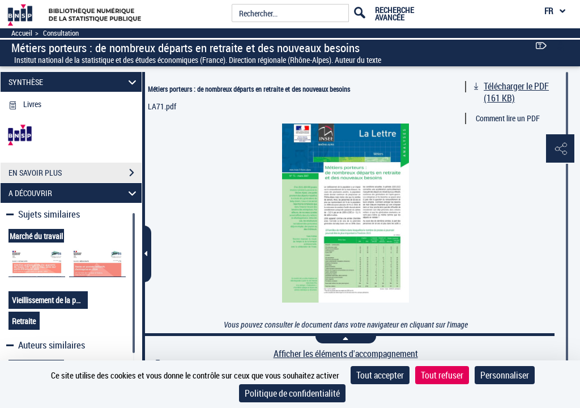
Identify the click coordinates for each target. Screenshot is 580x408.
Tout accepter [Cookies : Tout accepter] (380, 375)
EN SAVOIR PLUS (75, 173)
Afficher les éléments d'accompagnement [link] (346, 354)
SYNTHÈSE (74, 82)
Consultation (61, 33)
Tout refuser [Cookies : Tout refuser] (442, 375)
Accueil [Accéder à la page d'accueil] (21, 33)
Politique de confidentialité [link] (292, 393)
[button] (560, 149)
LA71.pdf (162, 106)
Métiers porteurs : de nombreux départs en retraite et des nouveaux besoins (249, 89)
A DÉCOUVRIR (74, 193)
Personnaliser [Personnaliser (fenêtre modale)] (504, 375)
